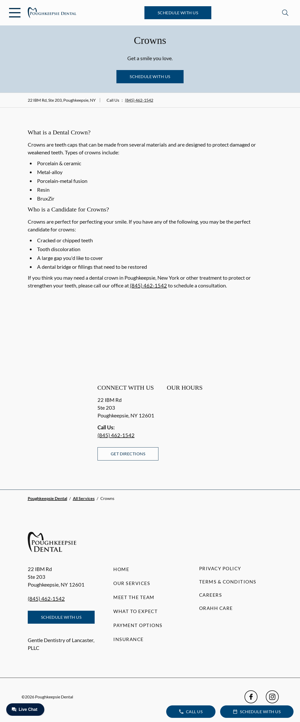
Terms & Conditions (227, 582)
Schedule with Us (178, 12)
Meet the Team (134, 597)
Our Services (131, 583)
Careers (210, 595)
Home (121, 569)
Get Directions (128, 453)
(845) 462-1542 (139, 100)
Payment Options (138, 625)
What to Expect (135, 611)
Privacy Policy (220, 568)
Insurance (128, 639)
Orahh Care (216, 608)
